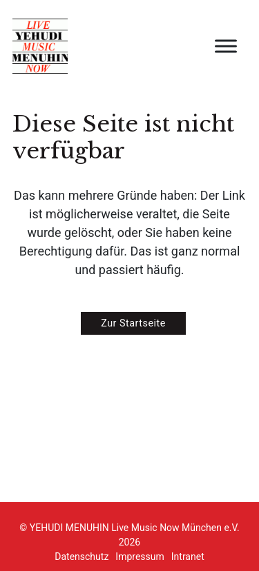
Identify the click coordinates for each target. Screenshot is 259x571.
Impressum (139, 556)
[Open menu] (226, 46)
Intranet (187, 556)
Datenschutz (81, 556)
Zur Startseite (133, 323)
